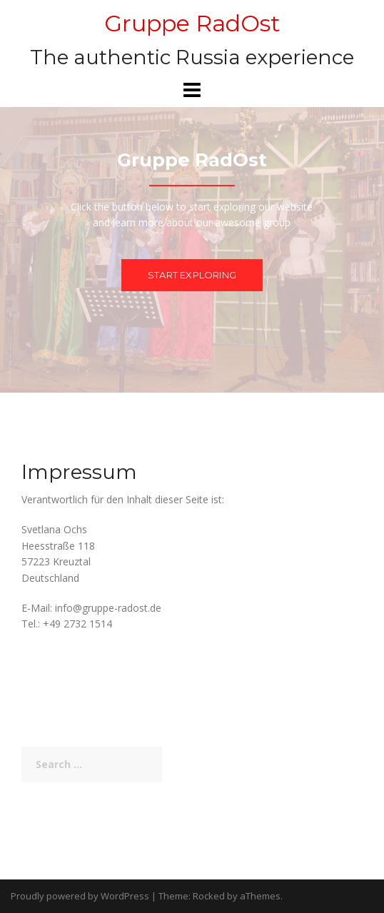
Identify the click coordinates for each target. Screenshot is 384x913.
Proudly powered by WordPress (80, 895)
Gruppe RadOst (192, 23)
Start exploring (192, 275)
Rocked (209, 895)
